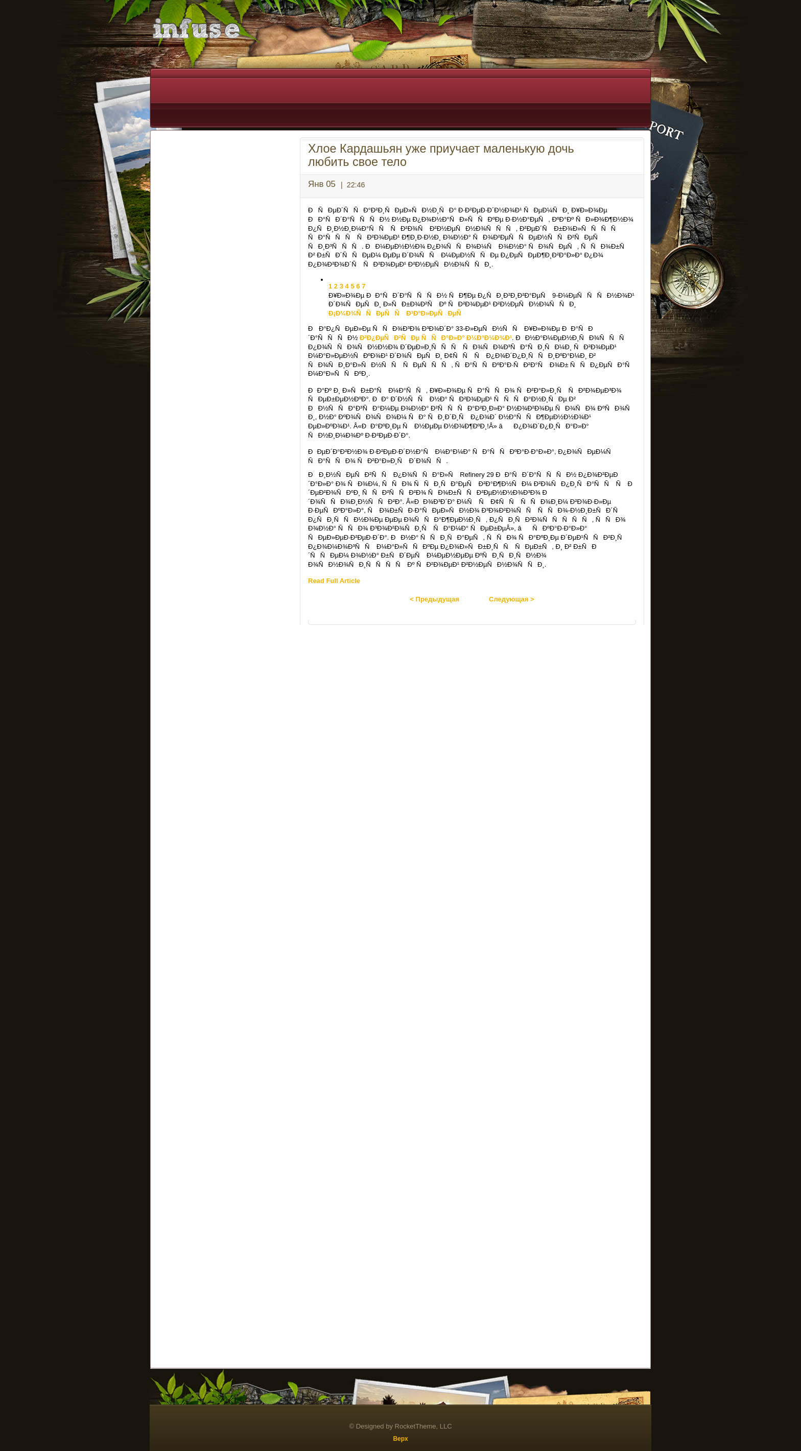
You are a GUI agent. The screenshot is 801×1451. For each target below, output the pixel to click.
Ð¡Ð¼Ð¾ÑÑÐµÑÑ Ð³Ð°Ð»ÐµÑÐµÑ (397, 313)
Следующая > (511, 599)
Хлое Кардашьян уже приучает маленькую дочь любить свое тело (441, 155)
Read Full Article (334, 581)
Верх (400, 1438)
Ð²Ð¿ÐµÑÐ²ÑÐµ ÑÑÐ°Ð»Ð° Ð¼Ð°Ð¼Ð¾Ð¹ (436, 338)
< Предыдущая (434, 599)
